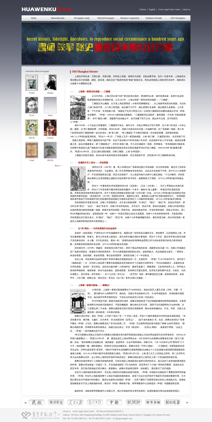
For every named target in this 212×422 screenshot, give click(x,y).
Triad (31, 160)
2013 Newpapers (178, 18)
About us (186, 9)
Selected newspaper (105, 18)
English (152, 9)
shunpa (50, 93)
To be (31, 115)
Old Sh (32, 138)
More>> (58, 165)
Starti (50, 115)
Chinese (142, 9)
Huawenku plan (58, 18)
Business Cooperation (130, 18)
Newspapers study (82, 18)
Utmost (50, 138)
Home (33, 18)
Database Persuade (154, 18)
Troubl (32, 93)
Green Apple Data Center (169, 9)
